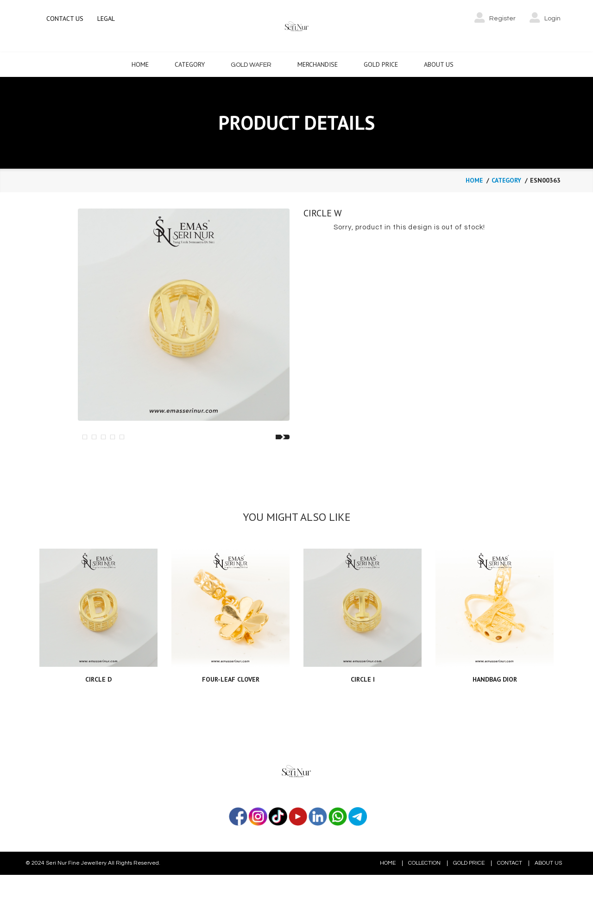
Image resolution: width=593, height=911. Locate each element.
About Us (439, 63)
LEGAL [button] (106, 18)
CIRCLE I (363, 725)
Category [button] (190, 63)
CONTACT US (64, 18)
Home (140, 63)
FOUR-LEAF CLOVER (230, 725)
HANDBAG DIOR (495, 725)
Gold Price (381, 63)
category (506, 179)
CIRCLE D (98, 725)
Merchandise (317, 63)
